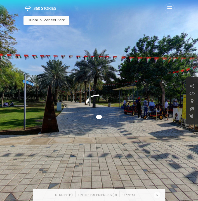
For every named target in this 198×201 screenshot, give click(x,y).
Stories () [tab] (64, 195)
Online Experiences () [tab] (97, 195)
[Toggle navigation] (170, 8)
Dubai (33, 20)
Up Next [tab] (129, 195)
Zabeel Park (54, 20)
